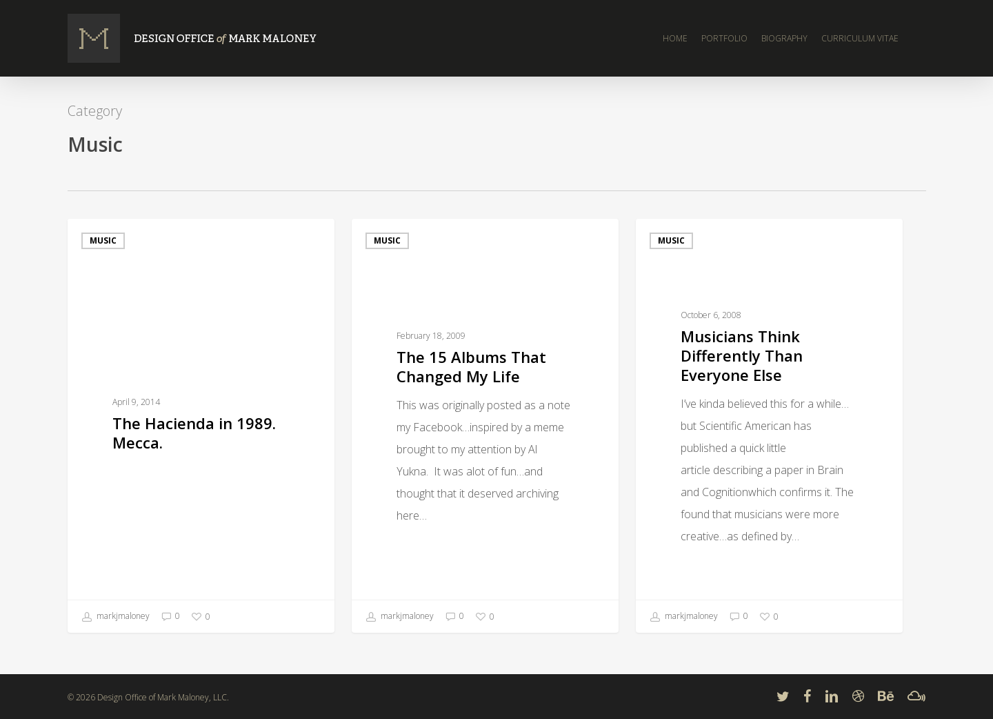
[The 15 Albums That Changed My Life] (485, 426)
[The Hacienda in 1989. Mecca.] (201, 426)
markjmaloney (116, 617)
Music (103, 240)
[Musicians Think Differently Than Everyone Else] (769, 426)
